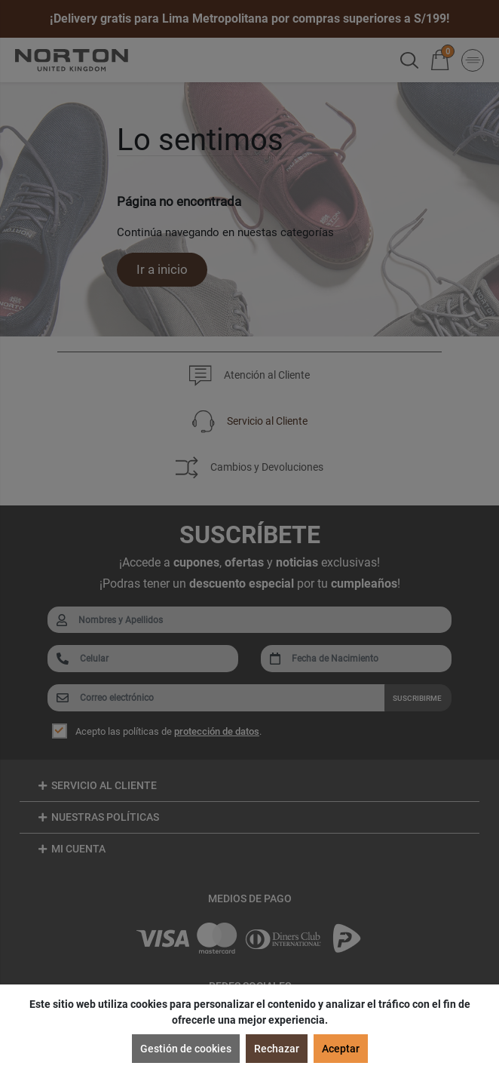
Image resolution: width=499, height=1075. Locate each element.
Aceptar (341, 1049)
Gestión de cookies (185, 1049)
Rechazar (276, 1049)
